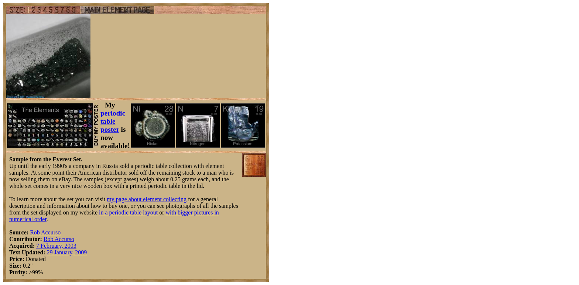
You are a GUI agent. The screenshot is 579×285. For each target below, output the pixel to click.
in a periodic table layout (128, 212)
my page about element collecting (146, 199)
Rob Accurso (45, 232)
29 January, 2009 (67, 252)
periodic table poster (112, 121)
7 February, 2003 (56, 246)
